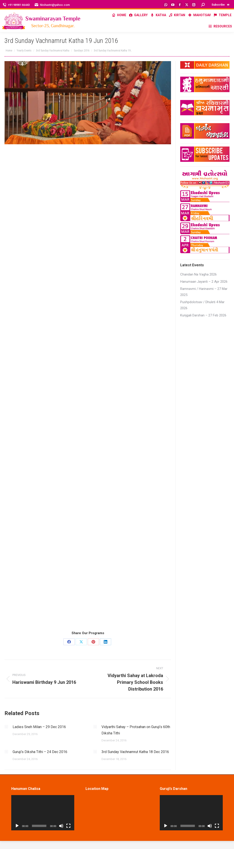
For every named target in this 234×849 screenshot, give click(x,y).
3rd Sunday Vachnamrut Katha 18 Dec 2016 (135, 752)
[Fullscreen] (68, 826)
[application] (42, 812)
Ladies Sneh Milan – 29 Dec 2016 (39, 727)
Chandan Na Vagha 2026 (198, 274)
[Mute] (61, 826)
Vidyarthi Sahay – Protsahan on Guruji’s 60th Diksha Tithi (135, 730)
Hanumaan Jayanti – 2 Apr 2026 (203, 282)
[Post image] (6, 727)
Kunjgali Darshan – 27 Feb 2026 (203, 315)
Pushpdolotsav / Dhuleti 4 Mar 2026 (202, 305)
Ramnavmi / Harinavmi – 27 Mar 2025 (203, 292)
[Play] (17, 826)
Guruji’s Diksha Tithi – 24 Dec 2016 (40, 752)
